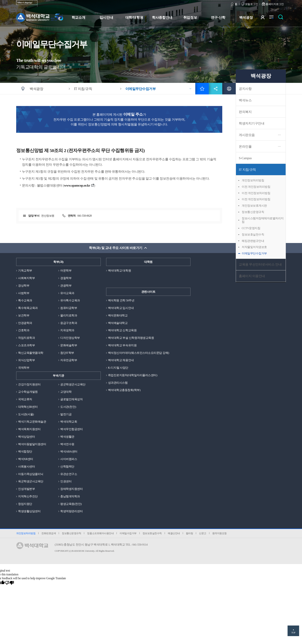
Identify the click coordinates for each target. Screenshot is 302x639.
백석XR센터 (25, 459)
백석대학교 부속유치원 (122, 345)
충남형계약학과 (70, 496)
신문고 (202, 533)
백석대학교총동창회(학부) (124, 390)
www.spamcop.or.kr (77, 185)
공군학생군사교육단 (73, 384)
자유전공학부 (68, 360)
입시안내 (106, 17)
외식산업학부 (26, 360)
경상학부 (23, 285)
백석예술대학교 (118, 323)
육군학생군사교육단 (30, 481)
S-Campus (245, 158)
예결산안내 (174, 533)
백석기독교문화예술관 (32, 421)
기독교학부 (25, 270)
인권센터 (65, 481)
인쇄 (229, 88)
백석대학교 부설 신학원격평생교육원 (131, 337)
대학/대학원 (134, 17)
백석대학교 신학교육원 (122, 330)
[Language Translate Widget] (26, 2)
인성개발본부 (26, 488)
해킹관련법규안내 (253, 240)
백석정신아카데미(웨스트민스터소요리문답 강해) (138, 352)
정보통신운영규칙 (253, 212)
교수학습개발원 (28, 391)
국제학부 (23, 367)
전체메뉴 (273, 18)
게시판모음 (247, 135)
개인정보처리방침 (253, 180)
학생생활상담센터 (29, 511)
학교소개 (78, 17)
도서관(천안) (68, 406)
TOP (293, 632)
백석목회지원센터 (29, 429)
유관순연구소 (68, 474)
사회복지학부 (26, 278)
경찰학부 (65, 278)
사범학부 (23, 293)
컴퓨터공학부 (68, 307)
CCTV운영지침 (251, 228)
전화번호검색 (48, 533)
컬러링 (189, 533)
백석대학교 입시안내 (121, 307)
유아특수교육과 (70, 300)
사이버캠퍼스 (68, 459)
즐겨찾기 (202, 88)
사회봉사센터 (26, 466)
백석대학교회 (68, 421)
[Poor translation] (9, 583)
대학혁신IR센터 (28, 406)
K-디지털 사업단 (118, 367)
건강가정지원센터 (29, 384)
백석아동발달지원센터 (32, 444)
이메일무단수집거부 (140, 89)
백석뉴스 (245, 100)
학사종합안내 (162, 17)
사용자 (265, 18)
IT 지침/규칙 (247, 170)
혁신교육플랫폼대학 (30, 352)
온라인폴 (245, 146)
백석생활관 (67, 436)
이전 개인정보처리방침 (256, 186)
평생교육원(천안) (71, 503)
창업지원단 (25, 503)
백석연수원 (67, 444)
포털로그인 (251, 4)
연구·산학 (218, 17)
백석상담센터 (26, 436)
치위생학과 (67, 330)
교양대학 (65, 391)
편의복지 (245, 112)
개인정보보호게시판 (254, 205)
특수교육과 (25, 300)
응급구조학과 (68, 323)
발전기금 (65, 414)
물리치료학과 (68, 315)
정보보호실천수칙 (253, 234)
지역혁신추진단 (28, 496)
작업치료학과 (26, 337)
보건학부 (23, 315)
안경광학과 (25, 323)
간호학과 (23, 330)
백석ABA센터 (68, 451)
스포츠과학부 (26, 345)
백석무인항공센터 (71, 429)
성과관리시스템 (118, 382)
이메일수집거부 (128, 533)
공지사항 (245, 89)
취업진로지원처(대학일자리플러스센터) (132, 375)
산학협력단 (67, 466)
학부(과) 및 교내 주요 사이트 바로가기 (115, 248)
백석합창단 (25, 451)
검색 (282, 18)
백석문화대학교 (118, 315)
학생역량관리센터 (71, 511)
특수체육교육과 (28, 307)
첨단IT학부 (67, 352)
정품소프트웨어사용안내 (100, 533)
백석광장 (246, 17)
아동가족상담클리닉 (30, 474)
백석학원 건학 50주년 (121, 300)
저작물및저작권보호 (254, 247)
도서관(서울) (26, 414)
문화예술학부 (68, 345)
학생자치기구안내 (251, 123)
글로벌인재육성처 (71, 399)
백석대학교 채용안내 (121, 360)
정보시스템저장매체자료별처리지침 (263, 220)
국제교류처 (25, 399)
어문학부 (65, 270)
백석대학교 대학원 (119, 270)
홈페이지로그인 (275, 4)
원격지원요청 (219, 533)
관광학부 (65, 285)
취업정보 (190, 17)
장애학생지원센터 (71, 488)
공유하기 (215, 88)
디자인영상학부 (70, 337)
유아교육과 (67, 293)
